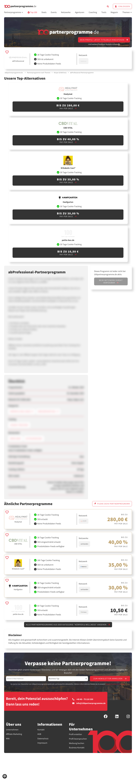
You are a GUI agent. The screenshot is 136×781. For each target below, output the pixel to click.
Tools (103, 12)
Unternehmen (12, 729)
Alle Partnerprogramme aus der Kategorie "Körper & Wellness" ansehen (68, 624)
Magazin (114, 12)
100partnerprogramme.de (14, 73)
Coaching (93, 12)
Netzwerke (66, 12)
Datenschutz (42, 738)
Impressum (42, 742)
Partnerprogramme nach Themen (38, 73)
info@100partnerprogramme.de (88, 703)
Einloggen (122, 6)
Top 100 (32, 12)
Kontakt (40, 729)
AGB (39, 734)
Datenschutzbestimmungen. (115, 684)
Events (54, 12)
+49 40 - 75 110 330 (82, 699)
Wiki (8, 738)
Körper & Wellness (60, 73)
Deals (44, 12)
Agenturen (79, 12)
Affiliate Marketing (14, 734)
